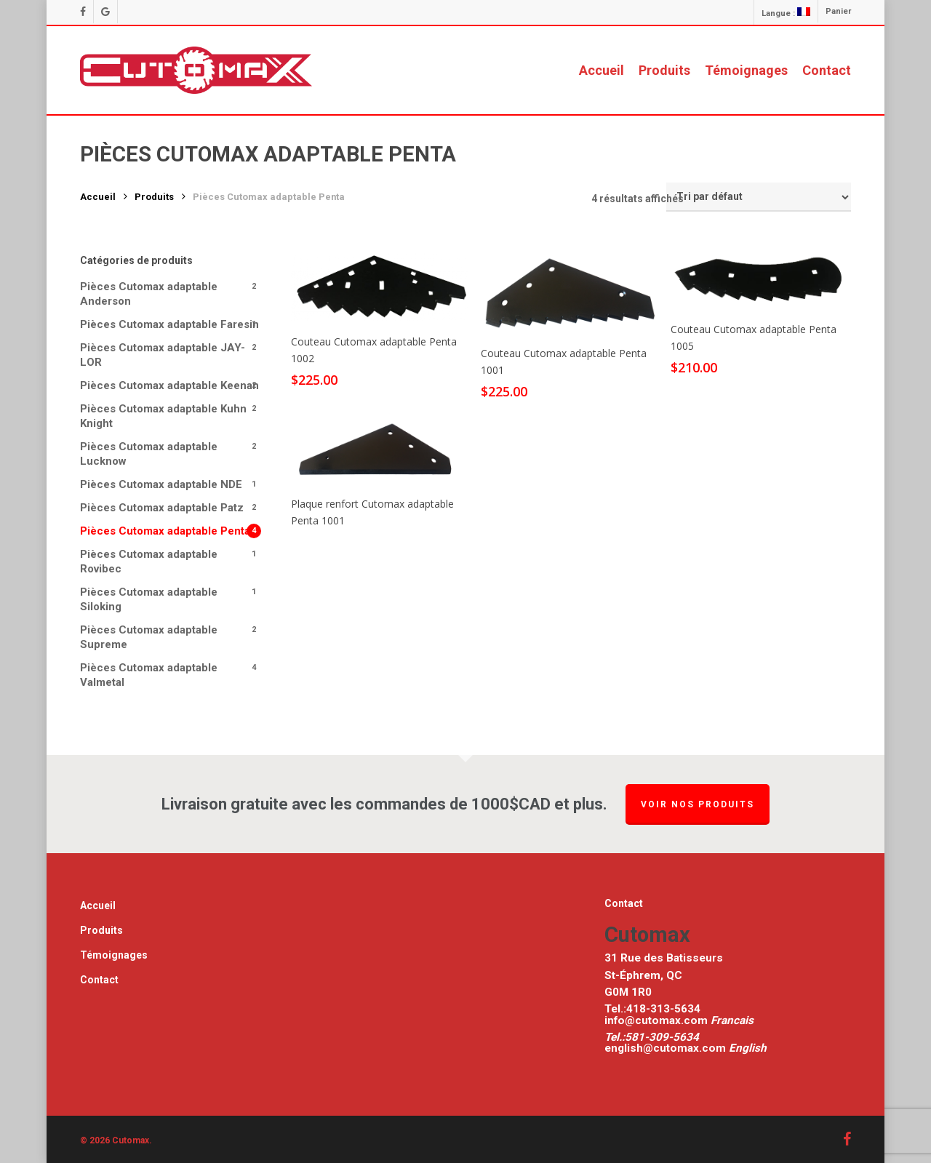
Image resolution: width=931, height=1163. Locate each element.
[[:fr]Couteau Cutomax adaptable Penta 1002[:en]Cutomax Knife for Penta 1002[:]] (380, 287)
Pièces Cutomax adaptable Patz (162, 507)
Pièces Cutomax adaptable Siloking (148, 599)
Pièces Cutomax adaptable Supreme (148, 637)
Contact (99, 980)
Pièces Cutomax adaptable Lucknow (148, 454)
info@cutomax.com (657, 1020)
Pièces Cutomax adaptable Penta (165, 530)
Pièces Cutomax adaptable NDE (161, 484)
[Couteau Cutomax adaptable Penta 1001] (570, 293)
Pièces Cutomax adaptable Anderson (148, 294)
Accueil (98, 196)
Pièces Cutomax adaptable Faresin (169, 324)
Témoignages (114, 955)
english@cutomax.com (665, 1048)
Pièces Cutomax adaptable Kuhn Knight (163, 416)
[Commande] (758, 197)
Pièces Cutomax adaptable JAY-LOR (162, 355)
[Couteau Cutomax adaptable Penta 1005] (760, 280)
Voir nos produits (697, 804)
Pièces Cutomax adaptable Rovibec (148, 561)
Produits (154, 196)
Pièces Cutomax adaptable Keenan (169, 385)
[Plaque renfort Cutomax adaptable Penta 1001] (380, 450)
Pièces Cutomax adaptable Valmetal (148, 675)
